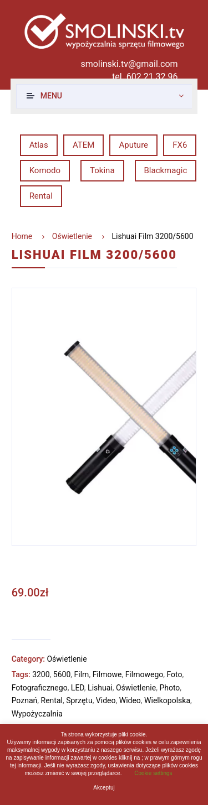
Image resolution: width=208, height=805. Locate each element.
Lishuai (100, 687)
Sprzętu (79, 700)
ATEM (83, 145)
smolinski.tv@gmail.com (128, 64)
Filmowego (144, 674)
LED (77, 687)
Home (22, 236)
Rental (41, 196)
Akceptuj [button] (103, 788)
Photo (169, 687)
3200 (40, 674)
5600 (61, 674)
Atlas (38, 145)
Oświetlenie (72, 236)
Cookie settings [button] (153, 773)
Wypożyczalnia (37, 713)
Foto (174, 674)
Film (81, 674)
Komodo (45, 170)
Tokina (102, 170)
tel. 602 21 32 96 (145, 76)
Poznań (25, 700)
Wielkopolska (167, 700)
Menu (51, 95)
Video (106, 700)
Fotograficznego (40, 687)
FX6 (180, 145)
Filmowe (107, 674)
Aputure (133, 145)
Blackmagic (165, 170)
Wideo (130, 700)
